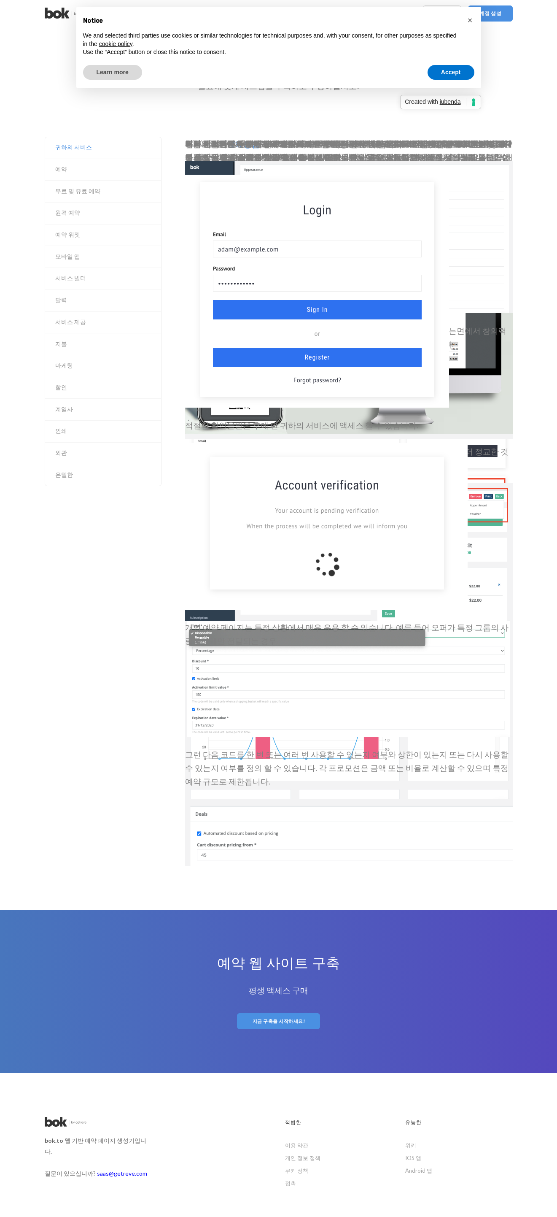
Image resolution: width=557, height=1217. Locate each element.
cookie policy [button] (115, 44)
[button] (470, 20)
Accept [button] (451, 72)
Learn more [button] (113, 72)
